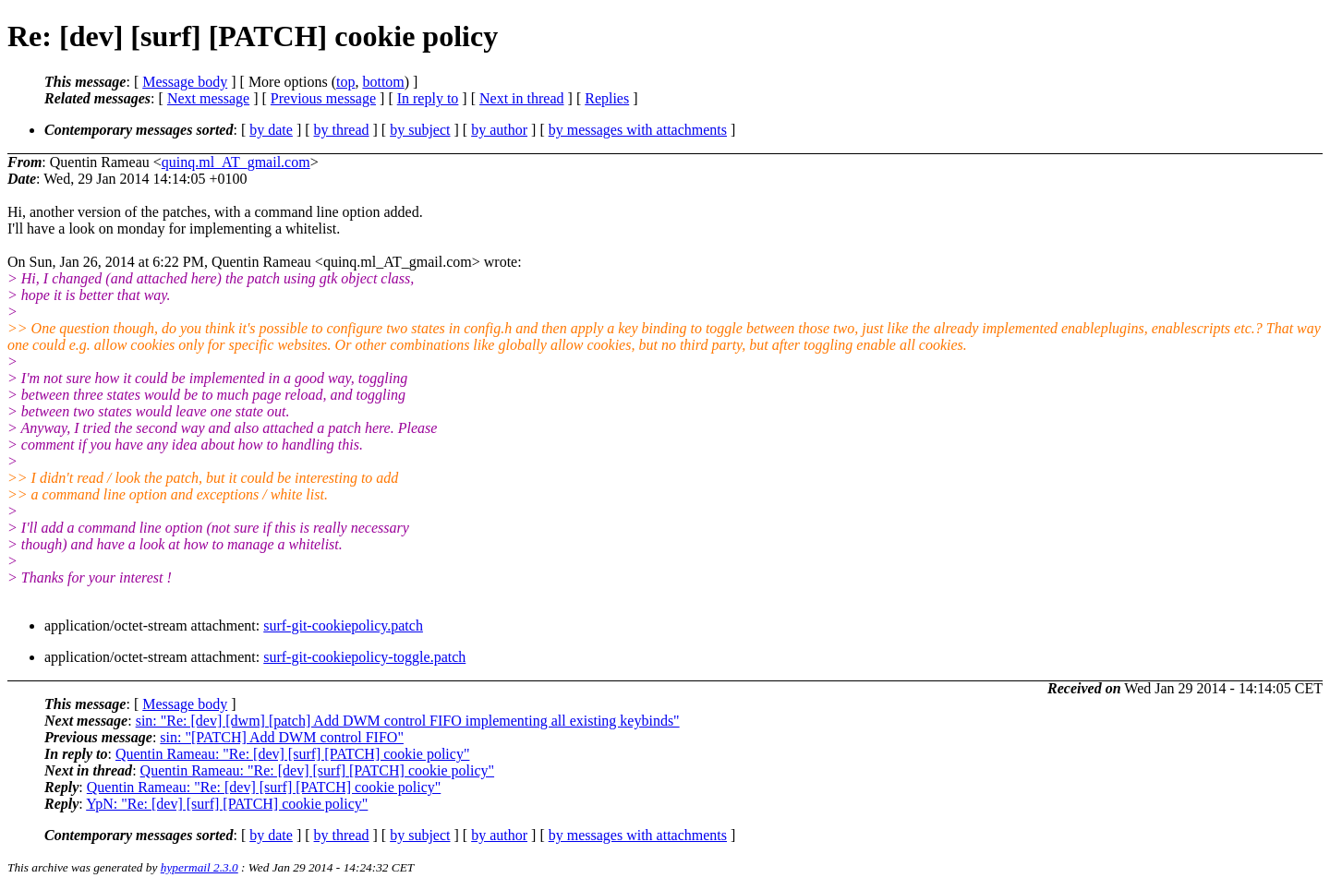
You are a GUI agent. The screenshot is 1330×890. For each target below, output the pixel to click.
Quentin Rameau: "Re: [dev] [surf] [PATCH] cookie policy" (292, 754)
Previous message (323, 98)
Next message (208, 98)
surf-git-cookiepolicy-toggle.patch (364, 657)
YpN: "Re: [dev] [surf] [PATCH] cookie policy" (227, 804)
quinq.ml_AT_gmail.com (236, 162)
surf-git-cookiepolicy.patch (343, 625)
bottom (383, 82)
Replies (607, 98)
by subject (420, 130)
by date (271, 130)
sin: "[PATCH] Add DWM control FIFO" (282, 737)
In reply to (428, 98)
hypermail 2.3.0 (199, 867)
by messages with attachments (638, 130)
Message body (184, 82)
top (345, 82)
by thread (341, 130)
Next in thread (521, 98)
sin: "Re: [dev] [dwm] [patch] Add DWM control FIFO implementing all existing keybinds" (408, 720)
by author (499, 130)
